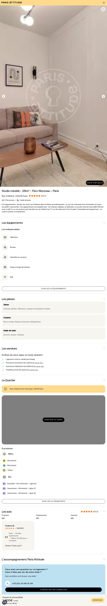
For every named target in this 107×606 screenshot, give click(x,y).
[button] (4, 602)
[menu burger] (104, 3)
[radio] (6, 528)
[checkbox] (103, 9)
